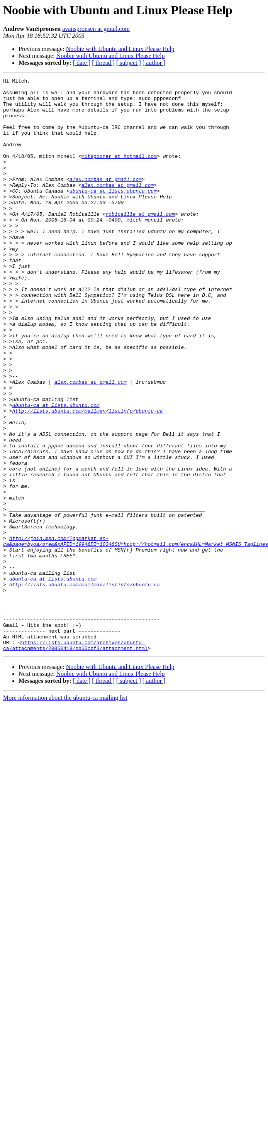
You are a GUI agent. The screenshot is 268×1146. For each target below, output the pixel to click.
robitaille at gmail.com (140, 241)
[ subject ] (128, 62)
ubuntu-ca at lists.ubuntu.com (113, 213)
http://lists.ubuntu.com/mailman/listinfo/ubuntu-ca (87, 477)
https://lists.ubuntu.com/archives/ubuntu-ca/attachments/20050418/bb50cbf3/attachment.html (75, 759)
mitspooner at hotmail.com (119, 172)
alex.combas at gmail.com (106, 199)
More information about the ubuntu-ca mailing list (65, 812)
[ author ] (154, 62)
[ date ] (81, 62)
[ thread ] (103, 62)
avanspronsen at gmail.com (96, 28)
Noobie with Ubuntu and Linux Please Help (120, 49)
